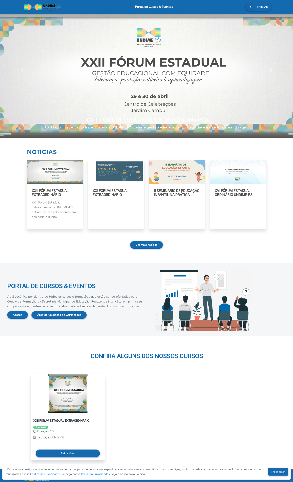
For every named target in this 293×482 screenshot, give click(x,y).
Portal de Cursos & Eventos (154, 7)
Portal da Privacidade (94, 474)
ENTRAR (257, 7)
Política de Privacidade (44, 474)
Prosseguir (278, 472)
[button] (22, 70)
